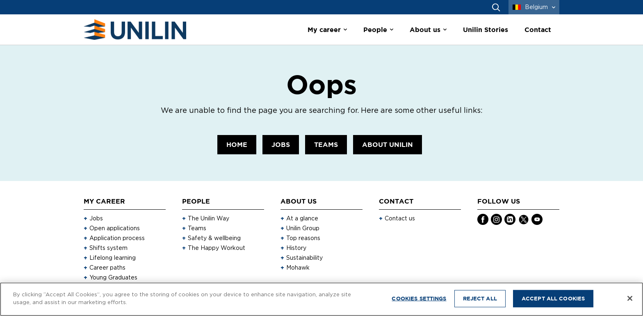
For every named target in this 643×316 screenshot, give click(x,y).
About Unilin (387, 144)
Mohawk (298, 267)
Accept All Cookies (553, 298)
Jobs (280, 144)
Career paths (107, 267)
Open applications (114, 228)
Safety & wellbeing (214, 238)
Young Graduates (113, 277)
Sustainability (304, 257)
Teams (326, 144)
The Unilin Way (208, 218)
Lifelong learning (112, 257)
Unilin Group (302, 228)
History (296, 248)
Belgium (536, 7)
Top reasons (303, 238)
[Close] (630, 298)
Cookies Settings (419, 298)
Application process (117, 238)
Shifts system (108, 248)
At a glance (302, 218)
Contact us (400, 218)
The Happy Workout (216, 248)
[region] (321, 299)
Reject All (480, 298)
